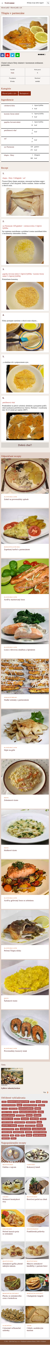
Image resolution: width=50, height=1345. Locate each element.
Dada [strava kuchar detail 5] (12, 73)
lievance (37, 1115)
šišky (22, 1135)
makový (17, 1119)
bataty (32, 1102)
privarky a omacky (9, 1126)
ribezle (39, 1126)
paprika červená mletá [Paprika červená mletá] (12, 122)
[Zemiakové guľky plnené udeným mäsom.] (13, 1250)
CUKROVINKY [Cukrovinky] (31, 1164)
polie (39, 1122)
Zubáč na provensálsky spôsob (16, 499)
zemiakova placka (18, 1132)
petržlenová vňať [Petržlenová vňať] (10, 130)
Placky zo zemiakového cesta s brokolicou (12, 1297)
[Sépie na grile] (25, 726)
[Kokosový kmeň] (37, 1153)
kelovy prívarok (8, 1115)
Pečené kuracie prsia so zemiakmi (11, 1232)
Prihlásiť (43, 1341)
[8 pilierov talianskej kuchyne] (12, 1076)
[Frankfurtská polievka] (37, 1218)
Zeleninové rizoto (11, 800)
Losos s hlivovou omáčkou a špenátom (19, 650)
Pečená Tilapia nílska (12, 951)
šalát (12, 1135)
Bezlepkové (25, 93)
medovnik (34, 1119)
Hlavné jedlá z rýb (16, 7)
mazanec (25, 1119)
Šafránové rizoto (10, 1001)
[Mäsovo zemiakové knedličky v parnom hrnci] (37, 1250)
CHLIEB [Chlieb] (29, 1325)
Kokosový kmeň (33, 1167)
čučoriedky (5, 1135)
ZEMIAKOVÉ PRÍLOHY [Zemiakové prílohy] (10, 697)
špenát (29, 1135)
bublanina (41, 1105)
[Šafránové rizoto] (25, 977)
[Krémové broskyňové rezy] (13, 1186)
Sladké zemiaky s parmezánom (16, 700)
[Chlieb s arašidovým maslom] (37, 1314)
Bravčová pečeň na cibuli (37, 1199)
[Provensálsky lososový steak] (25, 1027)
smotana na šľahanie (7, 1129)
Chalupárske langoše (35, 1296)
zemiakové (29, 1132)
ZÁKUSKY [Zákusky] (5, 1196)
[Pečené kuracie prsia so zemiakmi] (13, 1218)
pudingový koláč (30, 1125)
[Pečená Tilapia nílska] (25, 927)
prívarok (21, 1125)
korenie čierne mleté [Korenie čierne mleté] (11, 114)
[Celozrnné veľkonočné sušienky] (13, 1314)
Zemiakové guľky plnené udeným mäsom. (13, 1265)
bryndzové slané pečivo (30, 1105)
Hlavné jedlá (5, 7)
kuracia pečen (20, 1115)
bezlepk (45, 1102)
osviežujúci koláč (19, 1122)
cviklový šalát (13, 1108)
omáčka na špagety (7, 1122)
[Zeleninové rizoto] (25, 777)
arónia (4, 1102)
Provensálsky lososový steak (15, 1051)
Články (3, 1065)
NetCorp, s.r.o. (16, 1341)
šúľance (13, 1138)
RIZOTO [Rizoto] (6, 797)
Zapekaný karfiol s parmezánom (17, 549)
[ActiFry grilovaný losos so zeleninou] (25, 877)
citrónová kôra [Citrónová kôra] (9, 106)
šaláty (17, 1135)
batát (38, 1102)
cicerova (4, 1108)
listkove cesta (7, 1119)
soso (17, 1129)
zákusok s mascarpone (40, 1132)
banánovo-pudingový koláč (18, 1102)
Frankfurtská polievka (35, 1231)
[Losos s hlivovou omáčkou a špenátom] (25, 626)
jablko (40, 1112)
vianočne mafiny (6, 1132)
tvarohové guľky (39, 1129)
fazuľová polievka (26, 1108)
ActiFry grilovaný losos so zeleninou (19, 900)
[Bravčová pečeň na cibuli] (37, 1186)
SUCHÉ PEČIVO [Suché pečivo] (7, 1325)
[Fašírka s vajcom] (13, 1153)
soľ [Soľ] (5, 139)
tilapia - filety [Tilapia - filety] (9, 155)
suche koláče (25, 1129)
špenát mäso (5, 1138)
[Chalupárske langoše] (37, 1282)
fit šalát (16, 1112)
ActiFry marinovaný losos (14, 599)
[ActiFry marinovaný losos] (25, 576)
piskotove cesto (31, 1122)
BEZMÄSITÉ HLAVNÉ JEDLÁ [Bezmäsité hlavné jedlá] (12, 547)
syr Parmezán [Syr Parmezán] (9, 147)
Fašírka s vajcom (9, 1167)
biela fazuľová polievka (8, 1105)
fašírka (37, 1108)
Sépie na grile (9, 750)
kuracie (29, 1115)
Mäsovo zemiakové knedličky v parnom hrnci (37, 1265)
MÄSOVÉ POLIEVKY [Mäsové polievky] (32, 1229)
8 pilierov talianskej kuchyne (10, 1088)
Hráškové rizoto (10, 850)
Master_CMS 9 (36, 1341)
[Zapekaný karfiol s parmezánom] (25, 526)
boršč (19, 1105)
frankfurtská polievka (28, 1112)
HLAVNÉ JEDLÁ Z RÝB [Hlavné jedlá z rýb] (10, 497)
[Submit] (48, 3)
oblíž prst (42, 1119)
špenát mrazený (39, 1135)
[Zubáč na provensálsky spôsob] (25, 476)
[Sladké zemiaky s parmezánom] (25, 676)
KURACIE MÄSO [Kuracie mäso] (7, 1229)
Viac (45, 1092)
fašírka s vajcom (6, 1112)
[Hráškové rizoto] (25, 827)
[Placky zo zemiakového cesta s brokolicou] (13, 1282)
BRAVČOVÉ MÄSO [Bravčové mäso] (8, 1164)
